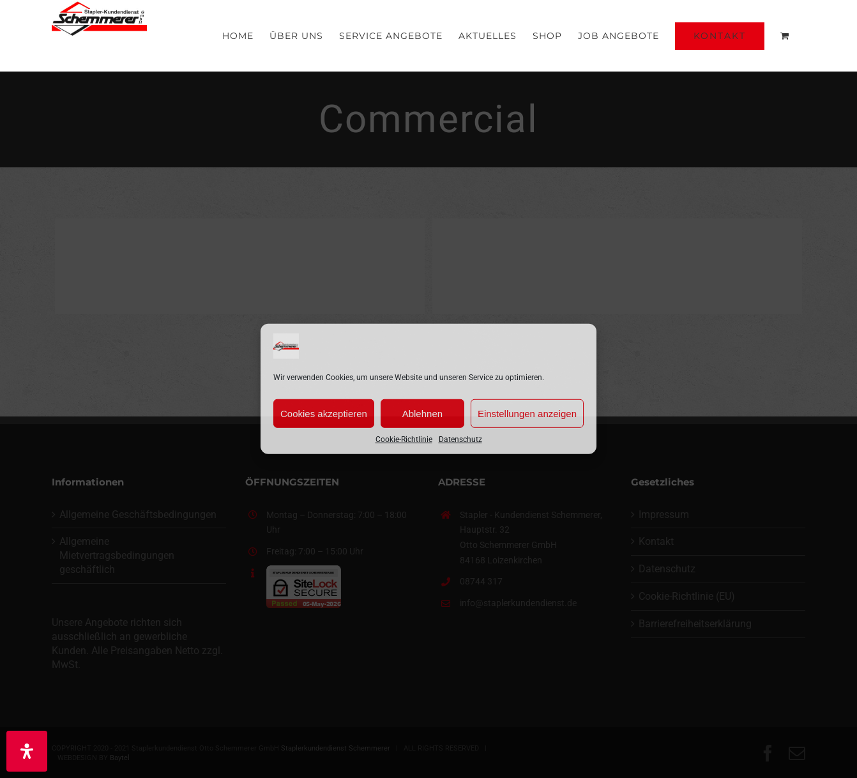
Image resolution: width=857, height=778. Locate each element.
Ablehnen (422, 413)
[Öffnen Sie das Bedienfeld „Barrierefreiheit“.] (26, 751)
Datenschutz (460, 439)
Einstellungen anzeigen (527, 413)
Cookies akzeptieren (323, 413)
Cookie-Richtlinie (403, 439)
